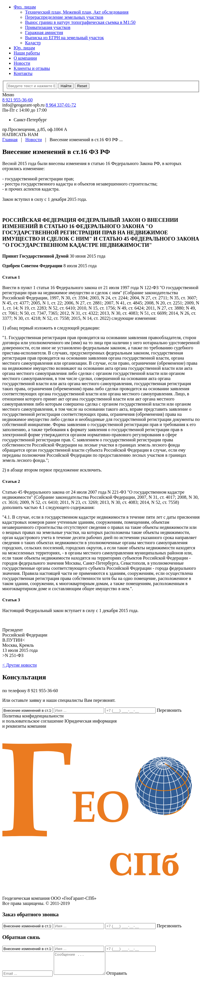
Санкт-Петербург (30, 119)
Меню (8, 94)
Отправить (122, 977)
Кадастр (33, 42)
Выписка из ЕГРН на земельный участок (64, 37)
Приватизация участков (47, 27)
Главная (10, 139)
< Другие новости (19, 665)
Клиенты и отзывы (32, 68)
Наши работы (27, 53)
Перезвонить (169, 710)
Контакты (23, 73)
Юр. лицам (24, 47)
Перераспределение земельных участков (64, 17)
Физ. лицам (25, 7)
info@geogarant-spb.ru (23, 105)
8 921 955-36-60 (17, 99)
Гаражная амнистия (44, 32)
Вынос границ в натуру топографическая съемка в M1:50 (80, 22)
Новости (22, 63)
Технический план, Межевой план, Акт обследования (77, 12)
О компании (25, 58)
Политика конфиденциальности (33, 718)
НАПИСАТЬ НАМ (20, 134)
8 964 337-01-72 (61, 105)
